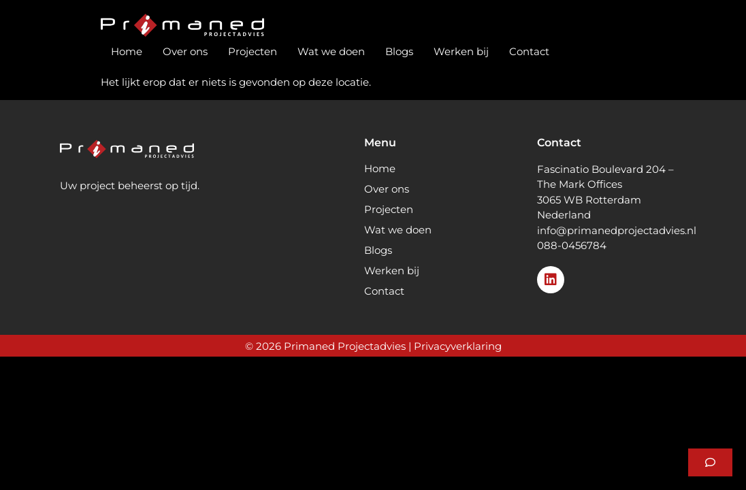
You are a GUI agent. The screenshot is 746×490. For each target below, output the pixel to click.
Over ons (185, 51)
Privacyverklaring (458, 346)
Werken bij (461, 51)
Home (126, 51)
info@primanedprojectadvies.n (615, 230)
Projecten (252, 51)
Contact (529, 51)
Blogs (399, 51)
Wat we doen (331, 51)
